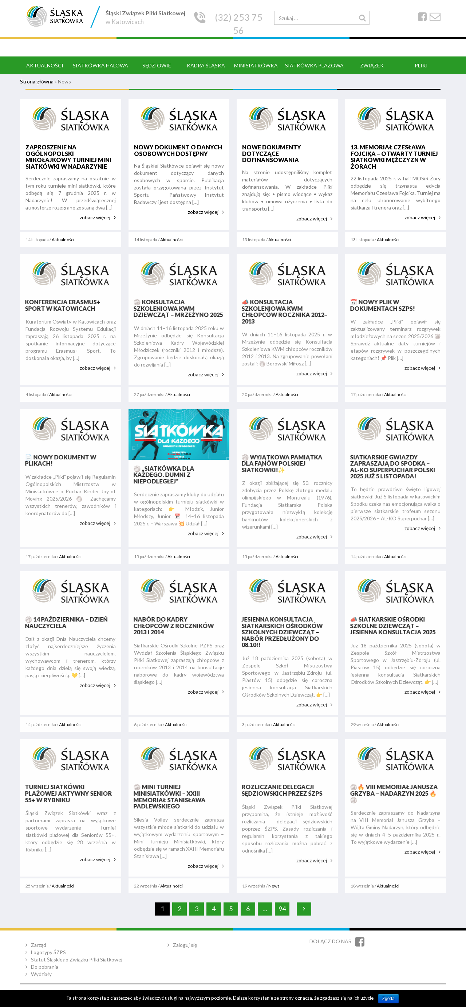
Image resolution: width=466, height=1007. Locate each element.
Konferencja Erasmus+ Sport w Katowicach (60, 305)
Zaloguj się (185, 945)
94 (282, 909)
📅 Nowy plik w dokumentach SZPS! (380, 305)
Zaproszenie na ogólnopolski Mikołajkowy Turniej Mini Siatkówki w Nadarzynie (68, 157)
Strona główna (37, 81)
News (274, 886)
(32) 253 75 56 (238, 24)
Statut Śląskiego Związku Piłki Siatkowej (76, 959)
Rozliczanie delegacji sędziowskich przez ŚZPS (279, 790)
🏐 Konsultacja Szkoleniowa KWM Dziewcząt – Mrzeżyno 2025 (176, 308)
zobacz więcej (95, 217)
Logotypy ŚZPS (48, 952)
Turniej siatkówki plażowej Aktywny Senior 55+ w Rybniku (66, 793)
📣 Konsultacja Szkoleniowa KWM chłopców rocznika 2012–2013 (282, 311)
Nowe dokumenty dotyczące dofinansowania (271, 153)
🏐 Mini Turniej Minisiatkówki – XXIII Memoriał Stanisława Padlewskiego (167, 796)
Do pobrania (44, 967)
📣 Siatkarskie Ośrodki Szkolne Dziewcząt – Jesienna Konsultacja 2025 (390, 625)
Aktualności (63, 239)
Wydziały (41, 974)
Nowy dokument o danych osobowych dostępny (178, 150)
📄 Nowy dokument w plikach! (58, 460)
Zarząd (38, 945)
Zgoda (388, 998)
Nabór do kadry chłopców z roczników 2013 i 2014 (171, 625)
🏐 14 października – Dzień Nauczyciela (64, 622)
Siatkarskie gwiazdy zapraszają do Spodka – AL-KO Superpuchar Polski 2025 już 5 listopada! (390, 467)
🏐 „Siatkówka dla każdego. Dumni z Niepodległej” (161, 475)
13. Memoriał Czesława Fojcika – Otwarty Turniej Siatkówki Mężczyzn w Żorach (394, 157)
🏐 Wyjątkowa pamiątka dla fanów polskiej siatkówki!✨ (279, 463)
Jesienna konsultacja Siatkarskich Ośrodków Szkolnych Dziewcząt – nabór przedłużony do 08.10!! (279, 632)
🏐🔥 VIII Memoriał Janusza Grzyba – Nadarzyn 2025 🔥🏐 (391, 793)
